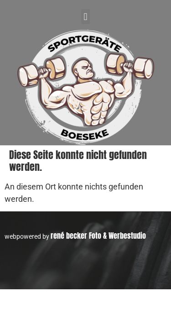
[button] (85, 16)
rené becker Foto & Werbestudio (98, 235)
